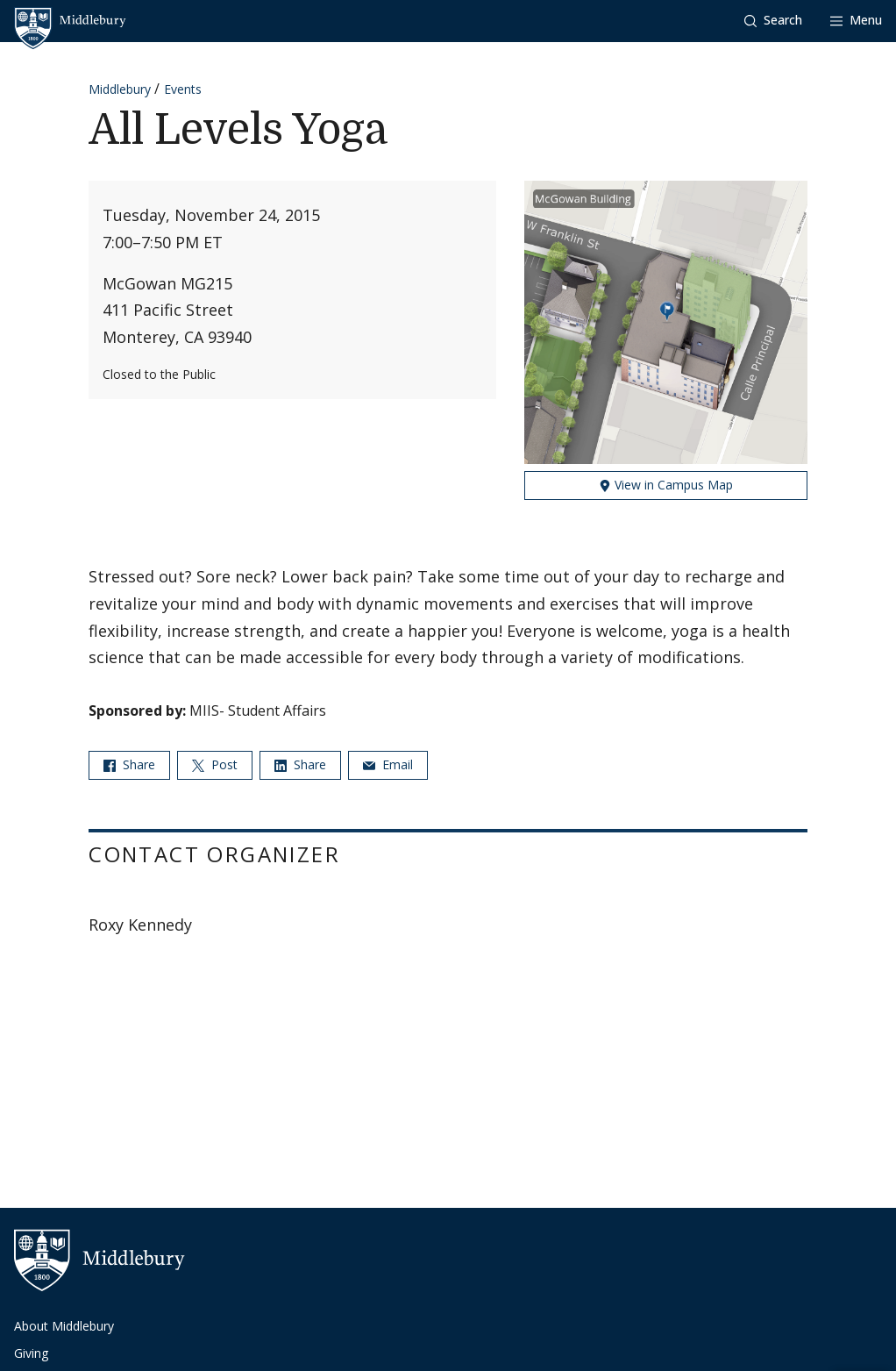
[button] (773, 20)
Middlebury (120, 89)
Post (215, 764)
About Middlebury (64, 1325)
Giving (31, 1353)
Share (129, 764)
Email (388, 764)
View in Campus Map (666, 484)
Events (183, 89)
